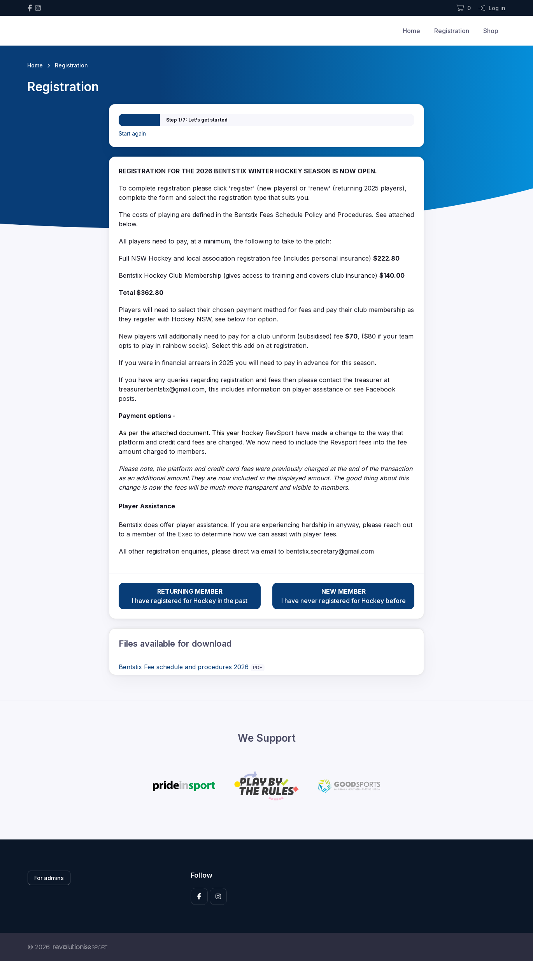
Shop (490, 31)
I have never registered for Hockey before (343, 596)
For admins (49, 878)
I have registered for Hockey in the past (189, 596)
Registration (451, 31)
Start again (132, 133)
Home (411, 31)
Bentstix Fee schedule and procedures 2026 (184, 667)
